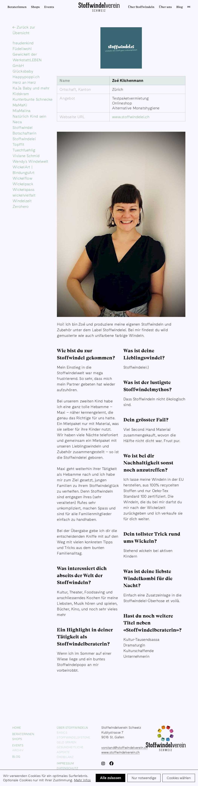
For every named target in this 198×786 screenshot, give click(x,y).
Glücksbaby (23, 71)
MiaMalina (22, 110)
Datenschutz (67, 768)
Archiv (17, 750)
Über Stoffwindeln (141, 7)
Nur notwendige (144, 778)
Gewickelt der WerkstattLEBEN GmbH (27, 60)
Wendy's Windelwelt (30, 161)
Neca (17, 122)
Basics (62, 732)
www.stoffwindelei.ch (130, 117)
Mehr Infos (82, 780)
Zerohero (21, 206)
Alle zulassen (110, 778)
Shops (35, 7)
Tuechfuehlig (24, 150)
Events (49, 7)
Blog (179, 7)
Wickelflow (22, 178)
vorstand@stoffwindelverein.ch (124, 748)
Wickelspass (23, 189)
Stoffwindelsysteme (73, 737)
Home (16, 727)
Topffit (18, 144)
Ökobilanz (65, 757)
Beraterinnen (17, 7)
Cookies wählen (179, 778)
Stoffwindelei (24, 139)
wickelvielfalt (24, 195)
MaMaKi (20, 105)
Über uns (165, 7)
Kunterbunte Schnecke (32, 99)
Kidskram (21, 93)
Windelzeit (22, 201)
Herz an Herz (24, 82)
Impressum (65, 763)
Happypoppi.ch (26, 77)
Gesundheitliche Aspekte (70, 749)
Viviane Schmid (26, 155)
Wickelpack (23, 184)
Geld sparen (66, 742)
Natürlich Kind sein (29, 116)
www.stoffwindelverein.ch (120, 752)
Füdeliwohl (22, 48)
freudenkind (23, 43)
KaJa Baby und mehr (31, 88)
